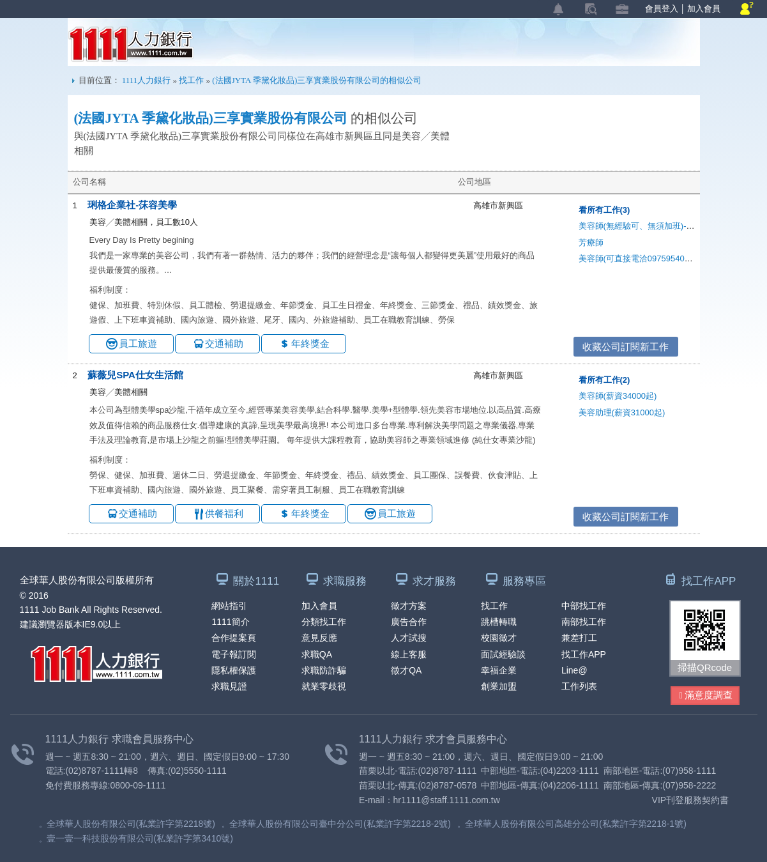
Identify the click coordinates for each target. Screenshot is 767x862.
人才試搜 (409, 638)
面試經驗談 (503, 654)
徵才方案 (409, 606)
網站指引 (229, 606)
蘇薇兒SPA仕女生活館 (135, 374)
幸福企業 (499, 670)
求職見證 (229, 686)
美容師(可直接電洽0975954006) (638, 258)
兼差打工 (579, 638)
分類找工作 (323, 622)
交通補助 (224, 343)
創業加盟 (499, 686)
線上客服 (409, 654)
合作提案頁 (233, 638)
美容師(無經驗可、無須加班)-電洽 (641, 226)
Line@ (574, 670)
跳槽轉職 (499, 622)
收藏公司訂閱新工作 (625, 346)
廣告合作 (409, 622)
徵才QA (406, 670)
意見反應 (319, 638)
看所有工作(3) (604, 210)
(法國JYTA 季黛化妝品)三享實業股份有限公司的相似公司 (316, 80)
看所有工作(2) (604, 380)
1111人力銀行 (131, 44)
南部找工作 (583, 622)
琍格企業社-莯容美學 (132, 204)
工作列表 (579, 686)
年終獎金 (310, 343)
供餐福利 (224, 513)
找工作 (191, 80)
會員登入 (661, 8)
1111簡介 (230, 622)
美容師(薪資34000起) (618, 396)
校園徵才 (499, 638)
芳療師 (591, 242)
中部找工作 (583, 606)
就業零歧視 (323, 686)
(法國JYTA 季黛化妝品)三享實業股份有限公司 (210, 118)
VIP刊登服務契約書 (690, 800)
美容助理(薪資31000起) (622, 412)
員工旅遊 (138, 343)
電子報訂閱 (233, 654)
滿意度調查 (706, 695)
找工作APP (583, 654)
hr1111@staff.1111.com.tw (446, 800)
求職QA (316, 654)
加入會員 (703, 8)
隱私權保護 (233, 670)
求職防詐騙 (323, 670)
